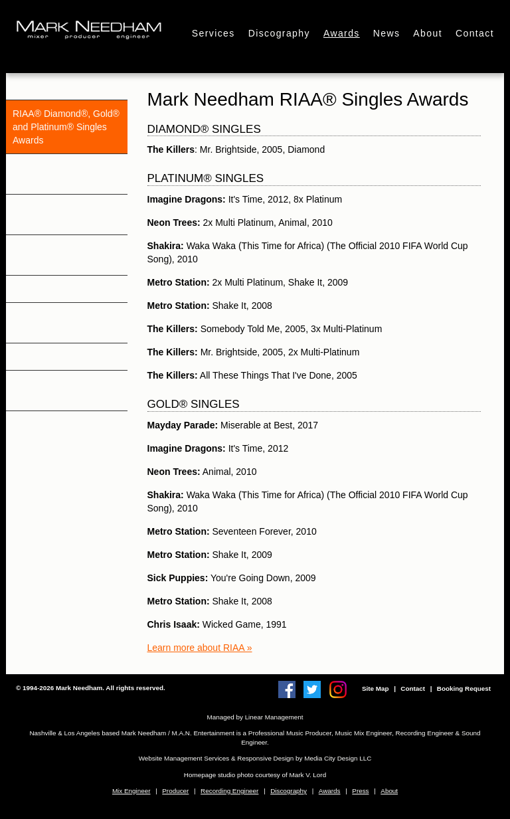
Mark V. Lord (308, 774)
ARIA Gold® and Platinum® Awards (50, 255)
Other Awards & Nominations (45, 323)
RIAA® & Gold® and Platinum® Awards (55, 174)
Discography (288, 790)
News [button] (386, 33)
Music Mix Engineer (363, 733)
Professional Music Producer (289, 733)
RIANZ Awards (43, 289)
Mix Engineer (131, 790)
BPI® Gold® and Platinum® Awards (50, 215)
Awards (330, 790)
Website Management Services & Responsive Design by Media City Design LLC (255, 758)
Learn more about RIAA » (199, 647)
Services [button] (213, 33)
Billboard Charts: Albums (63, 356)
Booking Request (464, 688)
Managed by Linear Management (255, 717)
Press (360, 790)
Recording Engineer (425, 733)
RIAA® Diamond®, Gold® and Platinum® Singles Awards (66, 126)
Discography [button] (279, 33)
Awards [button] (341, 33)
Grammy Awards (47, 86)
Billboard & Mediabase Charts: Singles (59, 391)
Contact (475, 33)
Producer (175, 790)
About (427, 33)
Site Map (375, 688)
